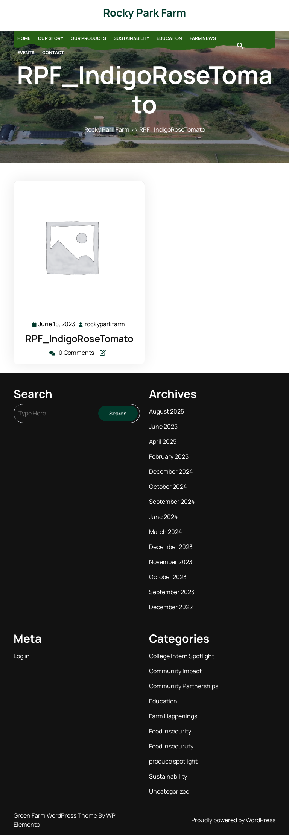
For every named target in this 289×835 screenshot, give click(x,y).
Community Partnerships (183, 686)
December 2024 (171, 471)
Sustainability (131, 38)
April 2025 (162, 441)
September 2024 (172, 501)
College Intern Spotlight (181, 656)
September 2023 (172, 592)
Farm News (203, 38)
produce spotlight (173, 761)
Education (169, 38)
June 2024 (163, 517)
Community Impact (175, 671)
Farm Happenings (173, 716)
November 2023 (170, 562)
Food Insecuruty (171, 746)
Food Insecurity (170, 731)
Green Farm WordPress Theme (56, 815)
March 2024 (165, 532)
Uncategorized (169, 791)
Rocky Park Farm (144, 12)
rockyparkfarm (105, 324)
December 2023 (171, 547)
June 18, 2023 (57, 324)
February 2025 (169, 456)
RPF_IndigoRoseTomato (79, 338)
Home (23, 38)
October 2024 (168, 486)
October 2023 (168, 577)
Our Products (88, 38)
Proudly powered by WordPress (233, 820)
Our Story (50, 38)
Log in (22, 656)
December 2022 (171, 607)
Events (26, 52)
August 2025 (166, 411)
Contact (53, 52)
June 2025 (163, 426)
